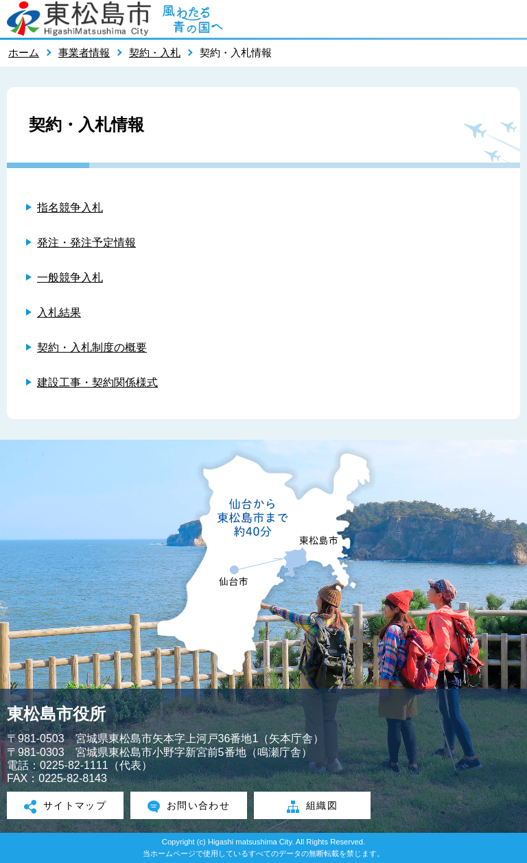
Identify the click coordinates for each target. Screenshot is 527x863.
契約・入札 (154, 52)
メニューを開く (510, 18)
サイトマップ (65, 807)
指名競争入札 (70, 207)
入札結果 (59, 312)
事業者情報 (84, 52)
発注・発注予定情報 (86, 242)
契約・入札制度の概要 (92, 347)
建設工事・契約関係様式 (97, 382)
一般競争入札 (70, 277)
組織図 (312, 807)
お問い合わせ (189, 807)
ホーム (23, 52)
